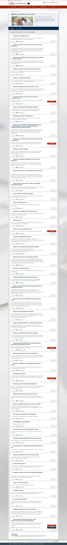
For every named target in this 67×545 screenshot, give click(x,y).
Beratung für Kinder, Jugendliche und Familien (23, 311)
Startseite (11, 11)
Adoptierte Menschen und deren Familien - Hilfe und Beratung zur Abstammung (26, 45)
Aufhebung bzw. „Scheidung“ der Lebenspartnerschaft (25, 211)
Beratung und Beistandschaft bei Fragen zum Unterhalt (25, 333)
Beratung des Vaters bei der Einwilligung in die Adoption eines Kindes (26, 299)
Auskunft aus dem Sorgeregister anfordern (22, 229)
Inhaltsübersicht (42, 543)
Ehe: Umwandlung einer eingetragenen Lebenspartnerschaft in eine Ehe (27, 446)
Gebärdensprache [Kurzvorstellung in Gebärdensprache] (48, 2)
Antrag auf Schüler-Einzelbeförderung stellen (23, 193)
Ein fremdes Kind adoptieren (19, 463)
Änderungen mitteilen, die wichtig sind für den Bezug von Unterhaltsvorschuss (25, 97)
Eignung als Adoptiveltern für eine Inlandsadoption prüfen (26, 454)
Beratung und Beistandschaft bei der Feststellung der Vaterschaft (27, 323)
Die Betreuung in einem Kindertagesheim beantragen (25, 383)
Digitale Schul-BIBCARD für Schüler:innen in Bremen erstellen (27, 404)
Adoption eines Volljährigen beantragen (22, 77)
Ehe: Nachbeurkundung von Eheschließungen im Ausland (25, 429)
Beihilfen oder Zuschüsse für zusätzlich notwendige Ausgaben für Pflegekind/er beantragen (26, 286)
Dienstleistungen (15, 543)
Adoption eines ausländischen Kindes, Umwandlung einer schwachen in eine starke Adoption (27, 58)
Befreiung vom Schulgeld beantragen (21, 268)
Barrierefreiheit (25, 543)
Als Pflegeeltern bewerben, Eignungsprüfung (23, 116)
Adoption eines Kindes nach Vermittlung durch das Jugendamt (27, 69)
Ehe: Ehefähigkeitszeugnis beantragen (21, 421)
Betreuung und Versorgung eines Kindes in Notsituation (25, 353)
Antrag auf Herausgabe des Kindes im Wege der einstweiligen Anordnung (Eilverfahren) (25, 184)
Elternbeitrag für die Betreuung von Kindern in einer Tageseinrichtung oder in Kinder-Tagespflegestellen (23, 520)
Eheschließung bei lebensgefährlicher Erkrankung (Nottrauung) (27, 438)
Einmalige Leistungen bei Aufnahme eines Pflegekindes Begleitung (28, 472)
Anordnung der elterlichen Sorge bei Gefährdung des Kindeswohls (27, 170)
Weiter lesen (21, 41)
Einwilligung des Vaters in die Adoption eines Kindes (24, 509)
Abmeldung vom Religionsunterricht (21, 36)
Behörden (20, 543)
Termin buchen (51, 527)
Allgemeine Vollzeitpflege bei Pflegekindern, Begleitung (25, 107)
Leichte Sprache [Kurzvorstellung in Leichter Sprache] (56, 2)
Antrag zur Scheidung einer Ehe (20, 202)
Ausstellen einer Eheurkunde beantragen (22, 236)
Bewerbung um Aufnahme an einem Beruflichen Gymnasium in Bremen (26, 364)
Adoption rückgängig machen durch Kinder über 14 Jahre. (26, 86)
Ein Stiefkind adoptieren (18, 490)
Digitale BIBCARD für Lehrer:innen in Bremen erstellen (25, 394)
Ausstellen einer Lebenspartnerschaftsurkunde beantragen (26, 246)
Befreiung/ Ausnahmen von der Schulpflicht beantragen (25, 257)
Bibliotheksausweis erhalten (19, 373)
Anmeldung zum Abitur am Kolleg (20, 149)
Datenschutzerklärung (35, 543)
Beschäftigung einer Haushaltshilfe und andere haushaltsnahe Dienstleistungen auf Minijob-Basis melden (26, 343)
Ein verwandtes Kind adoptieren (20, 499)
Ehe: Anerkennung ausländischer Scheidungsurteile (24, 414)
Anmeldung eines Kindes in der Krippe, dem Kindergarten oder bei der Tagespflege (27, 139)
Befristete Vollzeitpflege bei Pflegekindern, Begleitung (25, 277)
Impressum (29, 543)
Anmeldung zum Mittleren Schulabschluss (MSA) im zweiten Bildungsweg (25, 159)
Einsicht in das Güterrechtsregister (20, 482)
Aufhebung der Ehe (17, 220)
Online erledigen (51, 101)
